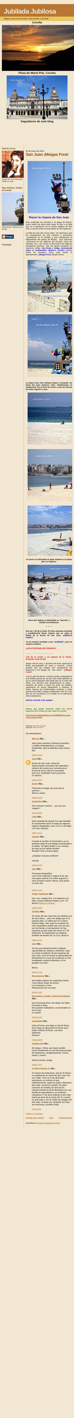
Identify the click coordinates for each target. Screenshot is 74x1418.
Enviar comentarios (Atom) (49, 1123)
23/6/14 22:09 (37, 755)
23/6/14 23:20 (37, 780)
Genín (35, 783)
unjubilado (37, 1021)
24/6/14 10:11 (37, 833)
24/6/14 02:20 (37, 798)
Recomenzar (38, 976)
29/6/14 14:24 (37, 1065)
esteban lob (37, 1043)
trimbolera (37, 801)
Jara (34, 944)
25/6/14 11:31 (37, 972)
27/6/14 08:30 (37, 1040)
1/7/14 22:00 (36, 1109)
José (34, 759)
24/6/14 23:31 (37, 940)
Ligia (34, 816)
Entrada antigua (65, 1118)
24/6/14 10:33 (37, 865)
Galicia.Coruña (38, 727)
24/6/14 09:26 (37, 813)
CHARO (35, 911)
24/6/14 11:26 (37, 890)
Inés (34, 869)
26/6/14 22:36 (37, 1017)
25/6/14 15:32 (37, 992)
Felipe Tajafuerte (40, 894)
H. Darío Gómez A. (41, 1068)
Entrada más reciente (35, 1118)
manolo (35, 836)
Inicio (51, 1118)
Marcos (35, 738)
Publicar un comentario (34, 1114)
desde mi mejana (47, 903)
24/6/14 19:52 (37, 908)
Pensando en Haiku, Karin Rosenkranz (51, 996)
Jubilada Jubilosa (30, 11)
